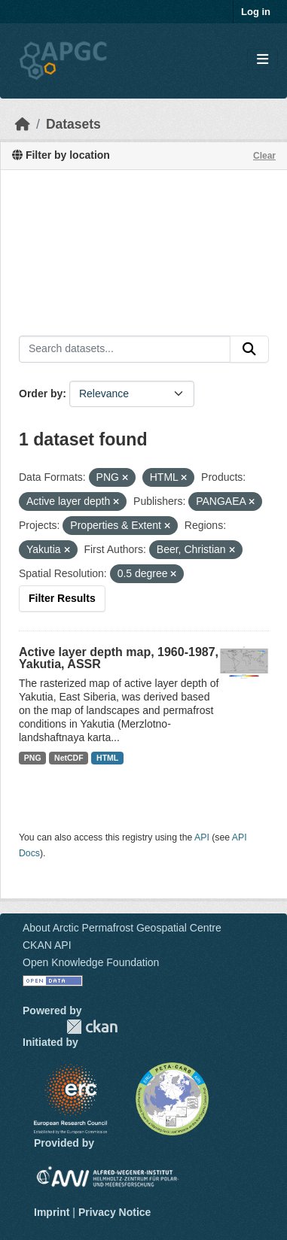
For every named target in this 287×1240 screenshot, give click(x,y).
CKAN (92, 1027)
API (201, 837)
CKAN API (47, 945)
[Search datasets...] (125, 349)
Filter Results (62, 598)
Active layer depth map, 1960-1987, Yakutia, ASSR (118, 658)
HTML (107, 757)
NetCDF (69, 757)
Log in (255, 11)
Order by (41, 394)
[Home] (22, 124)
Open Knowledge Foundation (91, 962)
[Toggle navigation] (262, 60)
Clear (264, 155)
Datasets (73, 124)
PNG (32, 757)
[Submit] (249, 349)
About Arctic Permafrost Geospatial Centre (122, 928)
